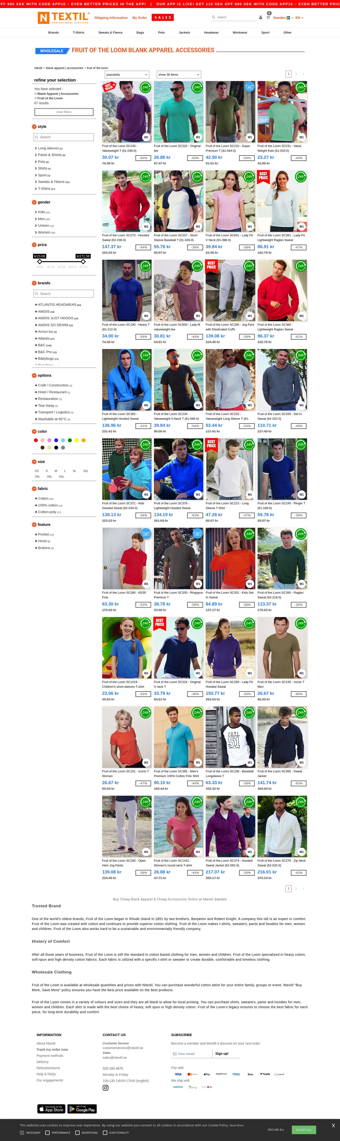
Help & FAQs (46, 1074)
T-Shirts (78, 32)
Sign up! (222, 1053)
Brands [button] (44, 283)
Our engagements (50, 1080)
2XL (85, 471)
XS (37, 471)
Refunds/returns (48, 1068)
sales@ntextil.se (115, 1057)
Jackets (184, 32)
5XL (61, 476)
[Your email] (191, 1054)
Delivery (43, 1062)
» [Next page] (304, 74)
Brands (53, 32)
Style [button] (42, 127)
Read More (237, 1125)
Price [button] (42, 245)
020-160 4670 (113, 1068)
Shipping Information (111, 18)
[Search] (232, 17)
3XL (37, 476)
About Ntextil (46, 1043)
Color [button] (42, 431)
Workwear (240, 32)
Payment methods (50, 1056)
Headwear (211, 32)
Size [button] (41, 462)
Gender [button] (44, 202)
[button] (261, 18)
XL (74, 471)
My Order (139, 18)
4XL (49, 476)
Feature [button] (44, 525)
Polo (161, 32)
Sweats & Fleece (110, 32)
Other (288, 32)
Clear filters (64, 112)
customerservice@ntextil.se (123, 1048)
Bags (140, 32)
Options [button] (44, 375)
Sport (265, 32)
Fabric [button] (43, 489)
